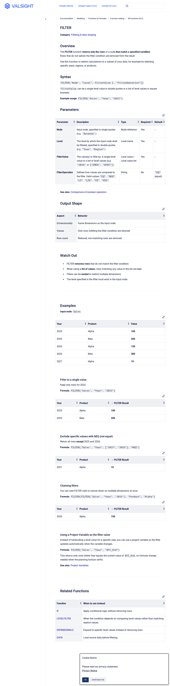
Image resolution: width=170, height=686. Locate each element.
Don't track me (98, 680)
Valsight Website (66, 6)
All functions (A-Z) (135, 18)
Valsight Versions (109, 6)
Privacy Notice (89, 670)
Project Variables (79, 565)
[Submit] (127, 6)
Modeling (81, 18)
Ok (85, 680)
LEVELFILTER (64, 618)
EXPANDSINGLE (65, 630)
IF (58, 611)
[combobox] (144, 6)
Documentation (66, 18)
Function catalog (117, 18)
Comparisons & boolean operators (88, 192)
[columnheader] (65, 122)
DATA (60, 637)
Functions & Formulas (97, 18)
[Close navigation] (45, 19)
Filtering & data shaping (83, 34)
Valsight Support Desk (87, 6)
